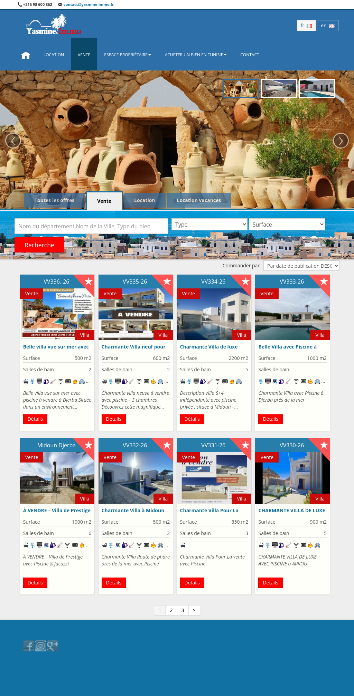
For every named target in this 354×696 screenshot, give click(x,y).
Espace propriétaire (127, 55)
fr (307, 25)
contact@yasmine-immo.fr (86, 4)
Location (54, 55)
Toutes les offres (54, 200)
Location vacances (199, 200)
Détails (35, 419)
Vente (84, 55)
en (328, 25)
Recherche (39, 245)
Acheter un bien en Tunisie (195, 55)
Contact (249, 55)
